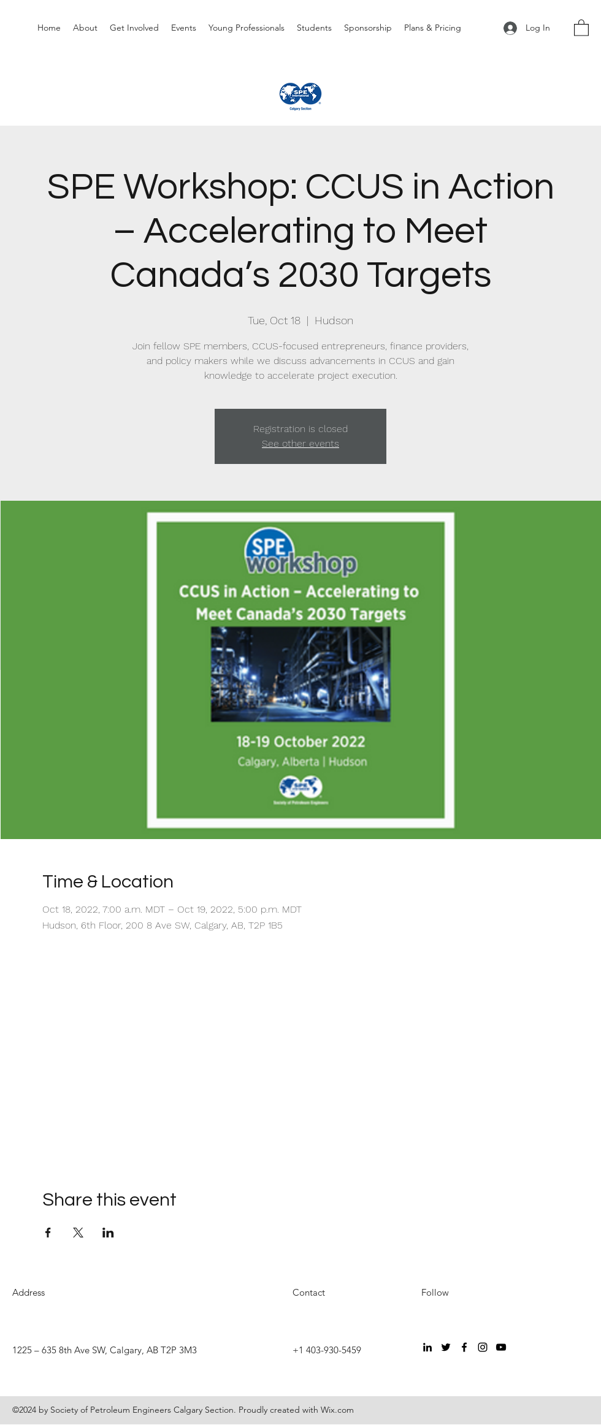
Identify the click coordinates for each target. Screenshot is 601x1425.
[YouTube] (501, 1347)
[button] (581, 27)
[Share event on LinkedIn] (108, 1232)
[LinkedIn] (427, 1347)
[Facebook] (464, 1347)
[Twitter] (446, 1347)
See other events (300, 443)
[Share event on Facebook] (48, 1232)
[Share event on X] (78, 1232)
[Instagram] (483, 1347)
